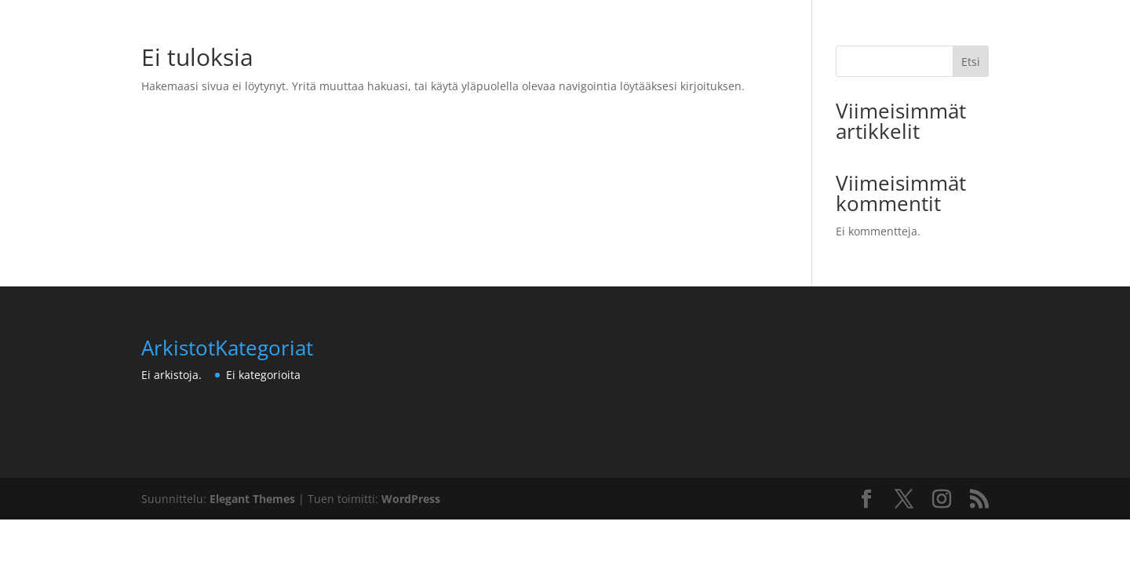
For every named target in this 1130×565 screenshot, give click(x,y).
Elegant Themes (252, 498)
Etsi (970, 61)
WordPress (410, 498)
